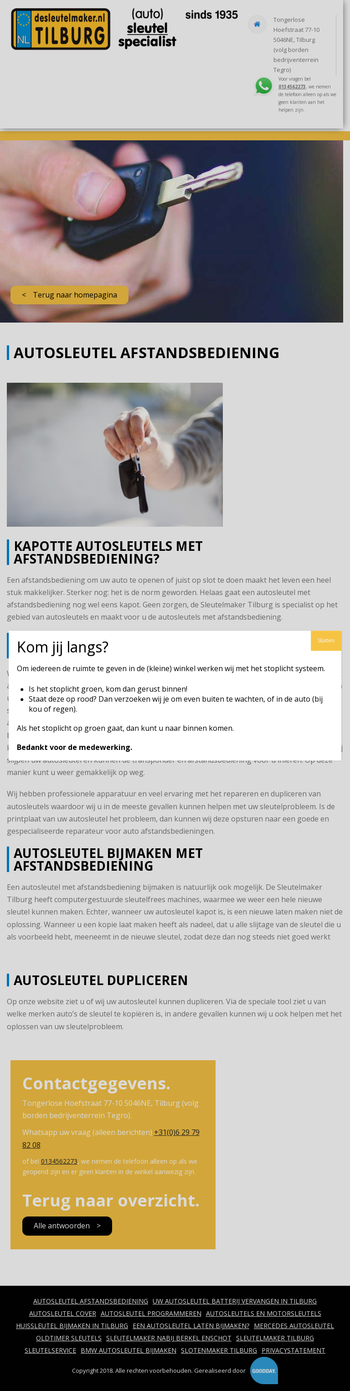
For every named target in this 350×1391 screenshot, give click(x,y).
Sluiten (326, 640)
